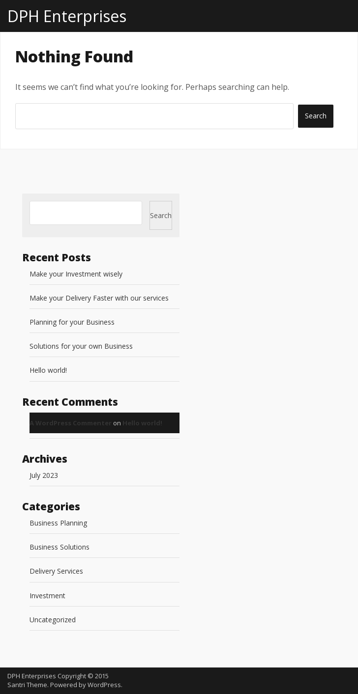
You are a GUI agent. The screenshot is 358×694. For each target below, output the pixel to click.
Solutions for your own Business (81, 346)
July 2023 (44, 475)
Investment (47, 595)
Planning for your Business (72, 322)
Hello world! (48, 370)
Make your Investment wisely (76, 273)
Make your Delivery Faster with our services (99, 298)
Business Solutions (60, 547)
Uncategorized (53, 619)
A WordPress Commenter (71, 422)
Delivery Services (56, 571)
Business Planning (58, 522)
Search (161, 215)
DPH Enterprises (66, 16)
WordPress (104, 684)
